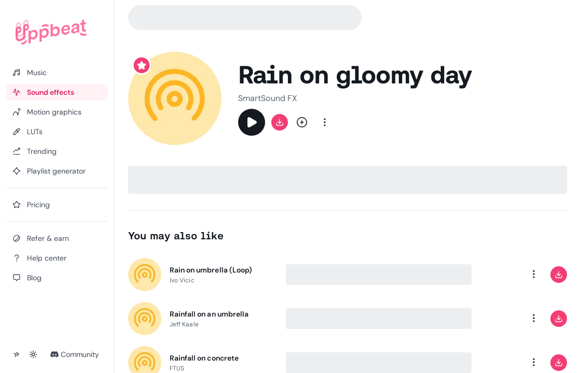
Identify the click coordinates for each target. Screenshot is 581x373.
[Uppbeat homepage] (51, 32)
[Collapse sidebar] (16, 354)
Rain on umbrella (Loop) (211, 270)
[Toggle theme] (33, 354)
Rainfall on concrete (204, 358)
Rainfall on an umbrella (209, 314)
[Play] (251, 122)
